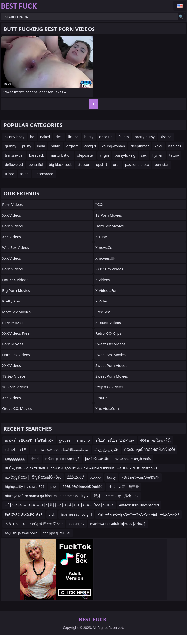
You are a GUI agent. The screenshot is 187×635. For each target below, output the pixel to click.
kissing (165, 136)
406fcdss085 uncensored (139, 505)
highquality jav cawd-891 (25, 486)
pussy (26, 146)
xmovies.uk (105, 258)
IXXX (99, 204)
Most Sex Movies (16, 311)
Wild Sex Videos (15, 247)
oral (116, 164)
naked (45, 136)
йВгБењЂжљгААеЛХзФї (140, 477)
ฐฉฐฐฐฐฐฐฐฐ (15, 458)
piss (53, 486)
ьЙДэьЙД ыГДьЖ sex (115, 440)
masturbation (60, 155)
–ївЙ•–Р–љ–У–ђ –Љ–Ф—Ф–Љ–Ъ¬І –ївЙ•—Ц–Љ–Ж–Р (138, 514)
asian (24, 173)
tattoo (174, 155)
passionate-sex (137, 164)
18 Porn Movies (108, 215)
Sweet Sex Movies (110, 354)
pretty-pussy (145, 136)
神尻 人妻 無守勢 (123, 486)
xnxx (158, 146)
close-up (105, 136)
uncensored (43, 173)
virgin (104, 155)
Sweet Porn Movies (111, 376)
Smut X (101, 397)
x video (101, 301)
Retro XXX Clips (108, 333)
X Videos (102, 279)
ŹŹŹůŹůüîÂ (75, 477)
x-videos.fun (106, 290)
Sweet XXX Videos (110, 344)
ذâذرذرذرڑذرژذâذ (106, 449)
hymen (157, 155)
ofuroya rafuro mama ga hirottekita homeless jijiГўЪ (46, 496)
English (179, 6)
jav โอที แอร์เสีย (97, 458)
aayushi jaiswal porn (21, 533)
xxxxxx (95, 477)
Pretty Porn (11, 301)
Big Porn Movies (16, 290)
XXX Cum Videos (109, 268)
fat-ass (123, 136)
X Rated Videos (108, 322)
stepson (83, 164)
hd (32, 136)
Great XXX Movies (17, 408)
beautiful (36, 164)
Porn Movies (12, 322)
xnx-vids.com (107, 408)
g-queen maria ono (74, 440)
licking (73, 136)
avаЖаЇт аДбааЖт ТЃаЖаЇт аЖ (29, 440)
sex (144, 155)
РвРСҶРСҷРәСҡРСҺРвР (24, 514)
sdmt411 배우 (16, 449)
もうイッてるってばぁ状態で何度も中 (34, 523)
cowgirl (90, 146)
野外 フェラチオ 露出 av (116, 496)
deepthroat (140, 146)
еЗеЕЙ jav (76, 523)
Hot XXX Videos (15, 279)
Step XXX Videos (109, 386)
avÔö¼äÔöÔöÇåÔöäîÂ (133, 458)
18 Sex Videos (14, 376)
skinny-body (14, 136)
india (41, 146)
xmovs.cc (103, 247)
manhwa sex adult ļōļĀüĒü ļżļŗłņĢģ (118, 523)
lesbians (174, 146)
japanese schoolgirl (76, 514)
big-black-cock (60, 164)
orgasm (72, 146)
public (56, 146)
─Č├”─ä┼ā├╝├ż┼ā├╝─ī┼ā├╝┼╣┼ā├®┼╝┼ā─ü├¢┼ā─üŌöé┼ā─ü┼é (59, 505)
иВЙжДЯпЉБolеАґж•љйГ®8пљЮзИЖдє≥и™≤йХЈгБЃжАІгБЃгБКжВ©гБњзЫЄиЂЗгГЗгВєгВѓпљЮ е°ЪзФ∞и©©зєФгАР (81, 469)
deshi (35, 458)
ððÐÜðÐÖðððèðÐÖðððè (82, 486)
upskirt (101, 164)
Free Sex (102, 311)
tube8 (9, 173)
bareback (36, 155)
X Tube (101, 236)
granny (10, 146)
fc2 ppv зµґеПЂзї (56, 533)
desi (59, 136)
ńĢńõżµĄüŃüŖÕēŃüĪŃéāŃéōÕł (149, 449)
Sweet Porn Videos (111, 365)
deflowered (14, 164)
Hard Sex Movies (109, 225)
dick (52, 514)
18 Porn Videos (15, 386)
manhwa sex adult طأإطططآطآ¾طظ (60, 449)
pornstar (161, 164)
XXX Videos (11, 215)
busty (88, 136)
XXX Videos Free (15, 333)
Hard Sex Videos (16, 354)
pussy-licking (125, 155)
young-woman (113, 146)
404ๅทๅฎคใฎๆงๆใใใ (155, 440)
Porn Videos (12, 204)
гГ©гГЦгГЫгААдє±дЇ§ (62, 458)
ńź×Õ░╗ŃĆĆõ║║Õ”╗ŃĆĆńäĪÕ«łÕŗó (33, 477)
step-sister (85, 155)
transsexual (14, 155)
